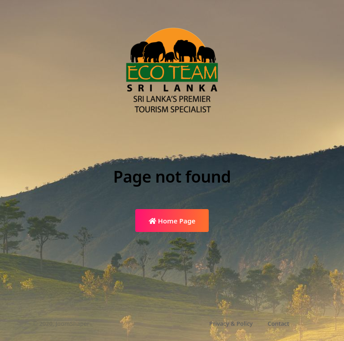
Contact (278, 323)
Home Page (172, 220)
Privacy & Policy (231, 323)
